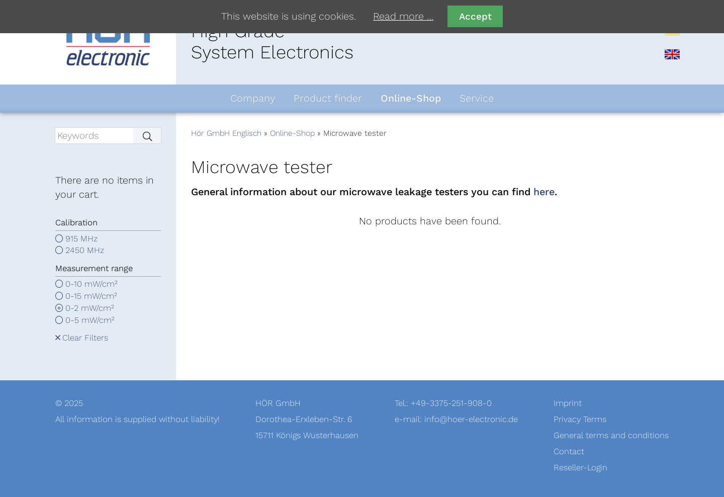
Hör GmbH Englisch (226, 133)
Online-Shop (292, 133)
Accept (475, 16)
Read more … (403, 16)
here (544, 192)
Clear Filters (85, 338)
